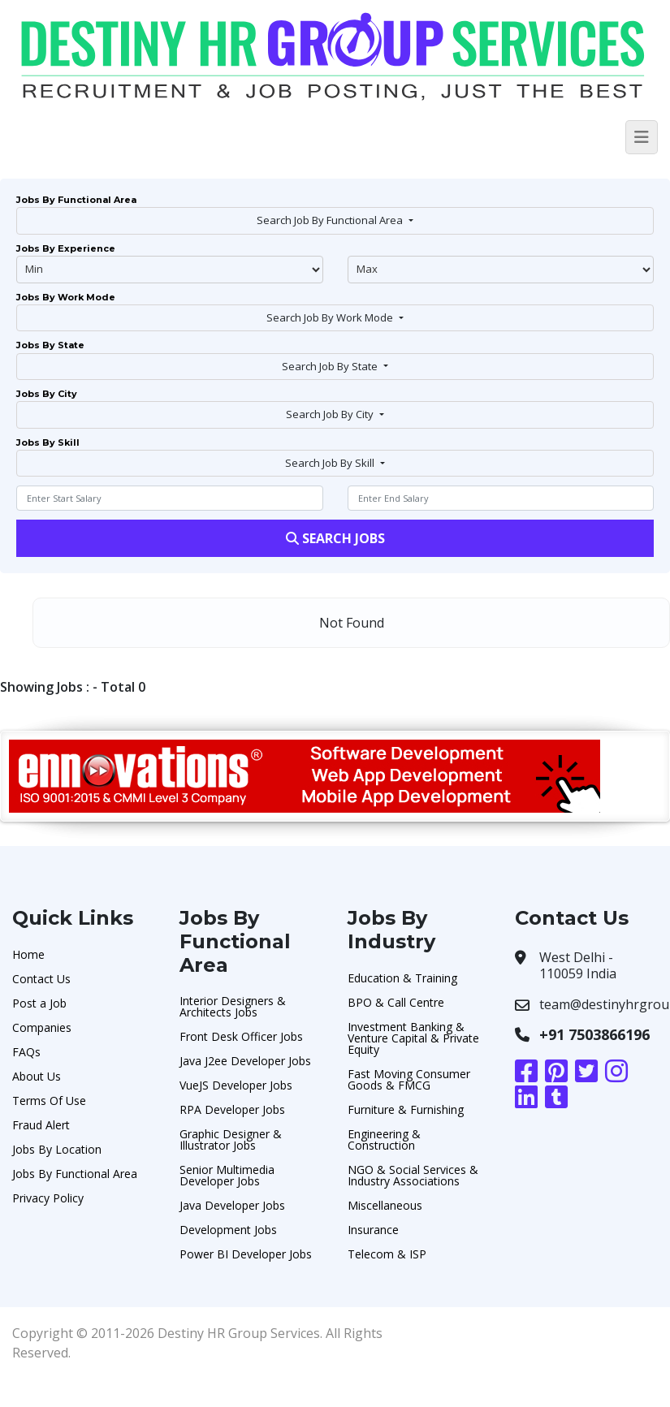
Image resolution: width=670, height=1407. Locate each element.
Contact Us (41, 978)
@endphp (501, 269)
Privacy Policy (48, 1198)
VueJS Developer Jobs (235, 1085)
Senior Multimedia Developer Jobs (226, 1175)
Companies (41, 1027)
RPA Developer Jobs (232, 1109)
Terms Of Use (49, 1100)
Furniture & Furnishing (406, 1109)
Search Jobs (335, 538)
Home (28, 954)
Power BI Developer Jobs (245, 1254)
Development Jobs (228, 1229)
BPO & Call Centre (396, 1002)
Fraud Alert (41, 1125)
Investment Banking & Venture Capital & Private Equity (413, 1038)
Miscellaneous (385, 1205)
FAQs (26, 1052)
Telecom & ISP (387, 1254)
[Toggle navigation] (641, 137)
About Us (36, 1076)
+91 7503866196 (594, 1034)
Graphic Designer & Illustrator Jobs (230, 1139)
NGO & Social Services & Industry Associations (413, 1175)
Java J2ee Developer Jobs (245, 1060)
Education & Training (402, 978)
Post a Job (39, 1003)
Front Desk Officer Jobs (241, 1036)
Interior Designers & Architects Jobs (232, 1006)
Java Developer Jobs (232, 1205)
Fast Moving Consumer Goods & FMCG (409, 1079)
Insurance (373, 1229)
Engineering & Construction (384, 1139)
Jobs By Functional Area (74, 1173)
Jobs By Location (57, 1149)
